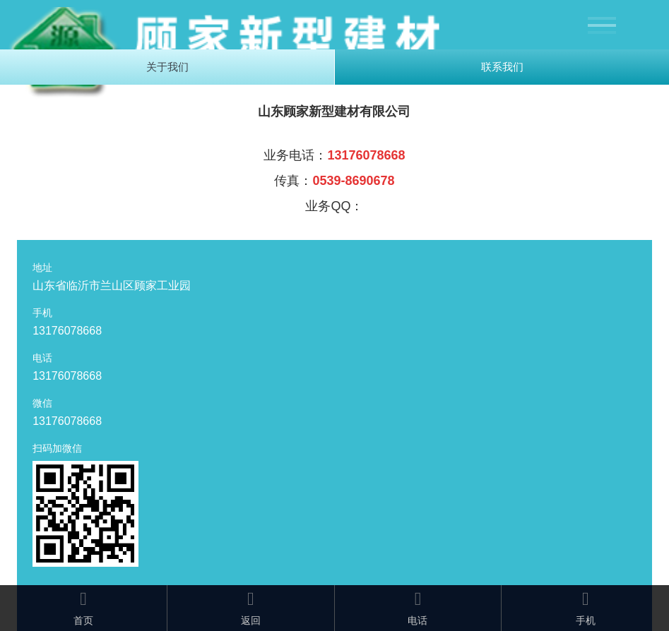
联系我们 (502, 67)
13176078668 (67, 331)
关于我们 (167, 67)
